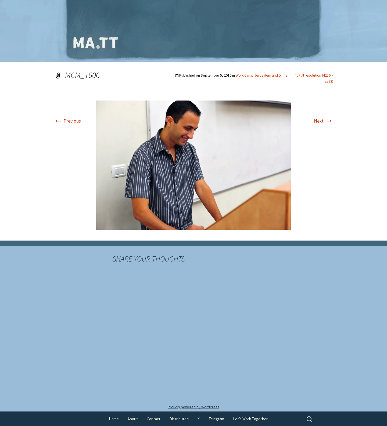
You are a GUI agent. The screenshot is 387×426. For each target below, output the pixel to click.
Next (323, 121)
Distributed (179, 418)
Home (114, 418)
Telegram (216, 418)
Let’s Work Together (250, 418)
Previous (67, 121)
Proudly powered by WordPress (193, 406)
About (133, 418)
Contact (153, 418)
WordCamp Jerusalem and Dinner (262, 75)
